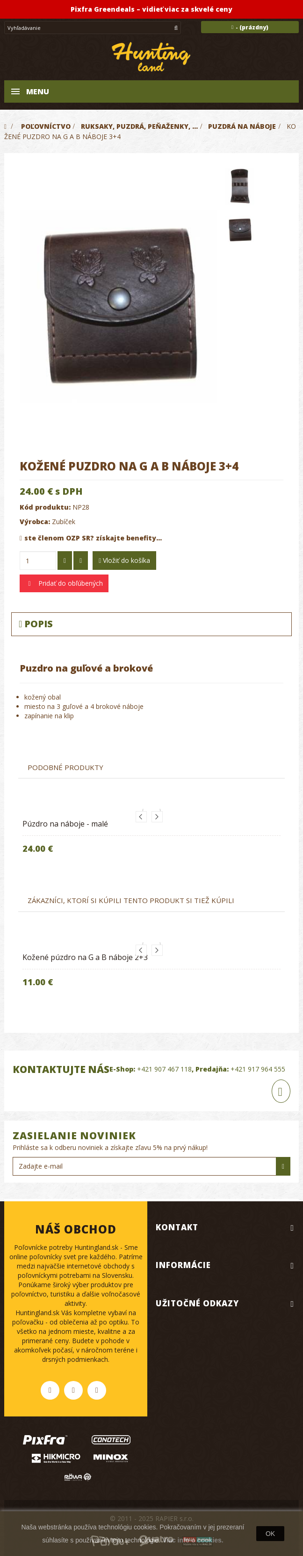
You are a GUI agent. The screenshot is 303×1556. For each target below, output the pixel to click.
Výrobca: (35, 521)
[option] (151, 839)
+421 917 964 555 (258, 1069)
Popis (36, 623)
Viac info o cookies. (192, 1540)
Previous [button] (141, 816)
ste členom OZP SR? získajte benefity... (91, 537)
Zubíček (63, 521)
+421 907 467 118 (164, 1069)
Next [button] (157, 816)
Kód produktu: (45, 507)
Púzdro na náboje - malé (65, 823)
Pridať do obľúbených (69, 583)
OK (270, 1533)
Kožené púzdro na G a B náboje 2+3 (85, 957)
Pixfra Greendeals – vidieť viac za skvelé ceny (151, 9)
